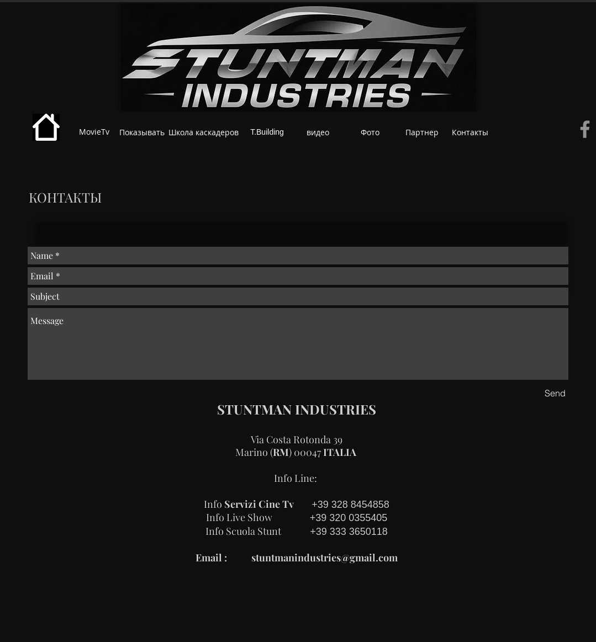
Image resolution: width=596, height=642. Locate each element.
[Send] (555, 393)
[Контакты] (470, 132)
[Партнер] (422, 132)
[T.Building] (267, 132)
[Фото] (370, 132)
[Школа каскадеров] (203, 132)
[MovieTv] (94, 132)
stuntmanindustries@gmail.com (324, 557)
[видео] (318, 132)
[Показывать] (141, 132)
